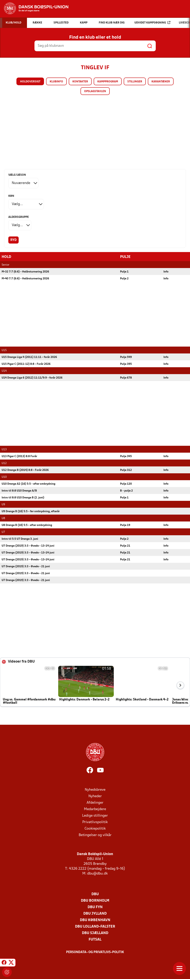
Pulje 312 (126, 470)
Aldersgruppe (18, 217)
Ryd (13, 240)
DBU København (95, 920)
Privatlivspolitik (95, 822)
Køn (11, 196)
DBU (95, 894)
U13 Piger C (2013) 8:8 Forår (19, 456)
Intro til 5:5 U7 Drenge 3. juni (20, 538)
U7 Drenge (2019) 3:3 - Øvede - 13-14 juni (28, 545)
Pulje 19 (125, 525)
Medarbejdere (95, 809)
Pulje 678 (126, 377)
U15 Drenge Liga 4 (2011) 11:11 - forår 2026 (29, 357)
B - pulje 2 (126, 490)
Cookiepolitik (95, 828)
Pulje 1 (124, 271)
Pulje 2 (124, 278)
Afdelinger (95, 802)
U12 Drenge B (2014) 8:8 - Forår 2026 (25, 470)
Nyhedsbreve (95, 789)
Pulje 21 (125, 545)
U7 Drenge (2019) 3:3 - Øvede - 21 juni (26, 566)
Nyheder (95, 796)
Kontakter (80, 81)
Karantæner (160, 81)
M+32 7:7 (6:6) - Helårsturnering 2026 (25, 271)
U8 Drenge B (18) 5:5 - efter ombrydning (27, 525)
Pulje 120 (126, 483)
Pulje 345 (126, 456)
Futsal (95, 939)
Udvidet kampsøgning (152, 22)
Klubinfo (56, 81)
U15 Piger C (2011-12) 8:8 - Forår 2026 (26, 364)
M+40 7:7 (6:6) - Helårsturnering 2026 (25, 278)
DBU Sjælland (95, 933)
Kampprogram (107, 81)
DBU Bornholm (95, 900)
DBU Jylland (95, 913)
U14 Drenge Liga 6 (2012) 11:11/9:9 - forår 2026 (32, 377)
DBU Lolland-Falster (95, 926)
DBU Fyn (95, 907)
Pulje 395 (126, 364)
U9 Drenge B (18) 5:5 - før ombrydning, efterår (31, 511)
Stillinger (134, 81)
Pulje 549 (126, 357)
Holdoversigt (30, 81)
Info (166, 271)
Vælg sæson (17, 175)
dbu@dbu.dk (97, 873)
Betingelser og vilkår (95, 835)
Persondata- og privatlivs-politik (95, 952)
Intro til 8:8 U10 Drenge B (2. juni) (23, 497)
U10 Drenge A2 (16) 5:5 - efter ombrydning (28, 483)
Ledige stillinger (95, 815)
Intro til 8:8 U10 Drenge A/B (19, 490)
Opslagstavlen (95, 91)
